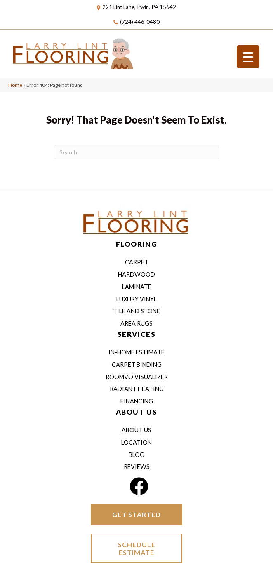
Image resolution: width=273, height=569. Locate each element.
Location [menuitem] (136, 442)
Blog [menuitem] (136, 454)
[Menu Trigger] (248, 56)
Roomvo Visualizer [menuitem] (137, 376)
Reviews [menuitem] (137, 466)
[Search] (136, 152)
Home (15, 85)
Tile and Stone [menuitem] (136, 311)
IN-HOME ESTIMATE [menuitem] (136, 352)
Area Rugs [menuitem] (136, 323)
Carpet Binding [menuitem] (137, 364)
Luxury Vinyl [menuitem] (136, 299)
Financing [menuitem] (136, 401)
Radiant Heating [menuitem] (137, 388)
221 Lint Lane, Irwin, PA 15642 (139, 7)
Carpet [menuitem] (136, 262)
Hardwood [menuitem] (136, 274)
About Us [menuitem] (136, 430)
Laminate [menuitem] (136, 286)
